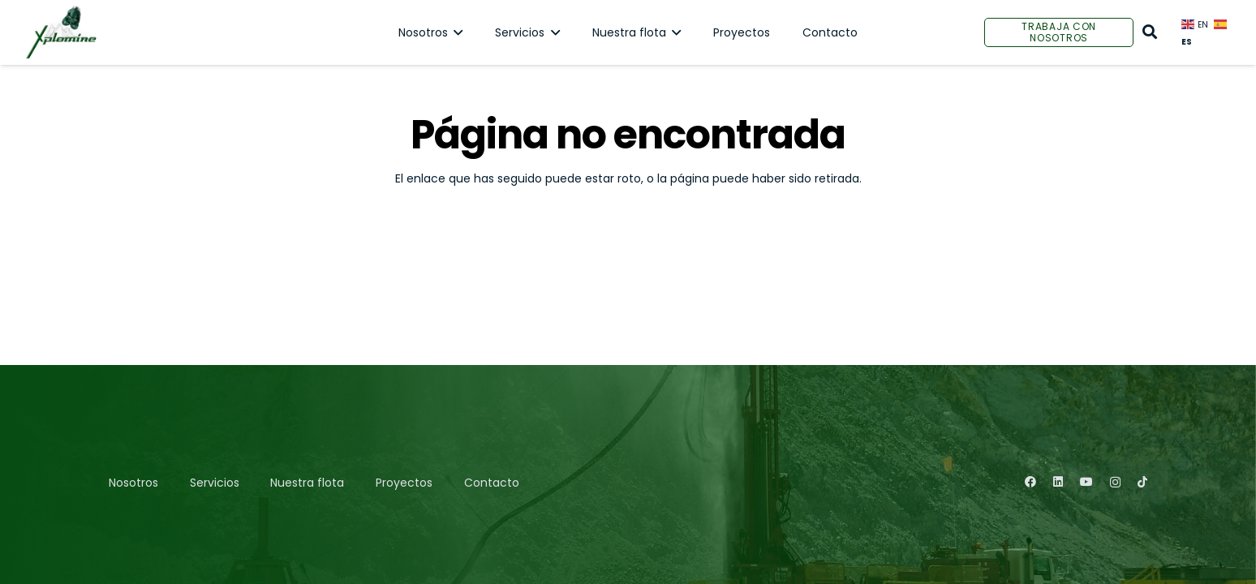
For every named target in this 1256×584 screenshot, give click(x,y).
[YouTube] (1086, 481)
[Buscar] (1149, 32)
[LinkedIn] (1058, 481)
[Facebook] (1030, 481)
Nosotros (133, 482)
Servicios (214, 482)
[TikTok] (1142, 481)
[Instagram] (1115, 482)
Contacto (491, 482)
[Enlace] (61, 32)
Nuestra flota (307, 482)
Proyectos (404, 482)
